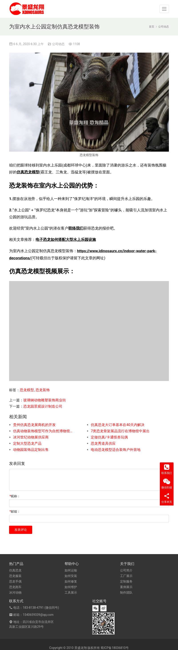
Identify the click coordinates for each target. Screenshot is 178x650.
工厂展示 (126, 576)
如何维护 (71, 587)
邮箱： (15, 511)
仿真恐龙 (15, 570)
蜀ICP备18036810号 (115, 648)
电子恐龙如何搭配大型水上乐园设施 (66, 239)
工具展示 (71, 592)
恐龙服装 (15, 576)
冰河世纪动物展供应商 (31, 437)
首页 (151, 26)
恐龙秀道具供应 (103, 443)
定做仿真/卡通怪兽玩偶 (109, 437)
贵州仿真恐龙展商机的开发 (34, 425)
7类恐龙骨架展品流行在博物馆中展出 (120, 431)
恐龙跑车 (15, 587)
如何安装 (71, 576)
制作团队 (126, 592)
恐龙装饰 (43, 390)
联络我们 (75, 228)
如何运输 (71, 570)
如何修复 (71, 581)
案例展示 (126, 587)
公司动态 (58, 44)
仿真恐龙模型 (28, 172)
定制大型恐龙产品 (27, 443)
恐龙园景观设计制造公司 (42, 406)
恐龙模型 (27, 390)
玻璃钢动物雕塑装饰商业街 (44, 400)
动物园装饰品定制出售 (31, 450)
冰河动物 (15, 592)
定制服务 (126, 581)
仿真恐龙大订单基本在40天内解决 (117, 425)
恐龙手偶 (15, 581)
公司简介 (126, 570)
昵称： (15, 496)
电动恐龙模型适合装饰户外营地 (115, 450)
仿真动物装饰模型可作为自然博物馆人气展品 (44, 431)
